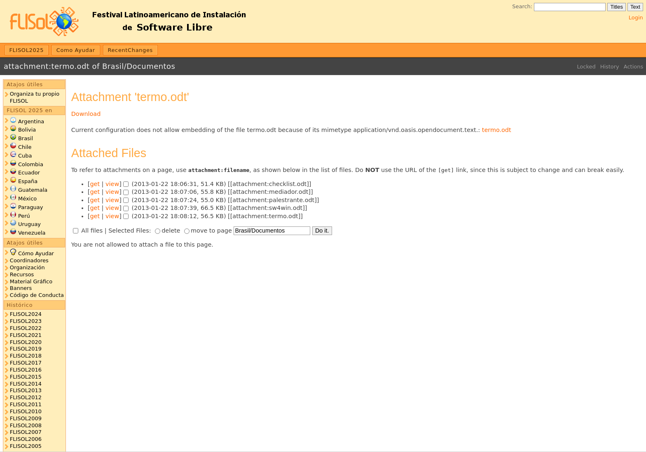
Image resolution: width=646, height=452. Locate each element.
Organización (27, 267)
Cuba (25, 156)
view (112, 184)
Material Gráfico (31, 281)
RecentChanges (130, 50)
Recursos (22, 274)
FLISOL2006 (26, 439)
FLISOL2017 (26, 363)
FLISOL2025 (26, 50)
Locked (586, 67)
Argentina (31, 121)
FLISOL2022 (26, 328)
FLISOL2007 (26, 432)
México (27, 198)
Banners (21, 288)
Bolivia (27, 130)
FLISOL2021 (26, 335)
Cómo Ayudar (36, 253)
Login (636, 17)
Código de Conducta (37, 295)
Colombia (30, 164)
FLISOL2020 (26, 342)
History (609, 67)
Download (86, 114)
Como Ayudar (75, 50)
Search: (522, 6)
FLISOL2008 (26, 425)
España (27, 181)
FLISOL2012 (26, 397)
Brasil (25, 138)
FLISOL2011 (26, 404)
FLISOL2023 (26, 321)
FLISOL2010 (26, 411)
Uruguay (29, 224)
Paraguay (30, 207)
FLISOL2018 (26, 356)
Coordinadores (29, 260)
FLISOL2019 (26, 349)
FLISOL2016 (26, 370)
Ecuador (29, 173)
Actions (633, 67)
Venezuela (32, 233)
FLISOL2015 (26, 377)
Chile (24, 147)
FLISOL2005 (26, 446)
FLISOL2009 (26, 418)
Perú (24, 216)
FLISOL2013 (26, 390)
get (95, 184)
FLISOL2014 (26, 384)
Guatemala (32, 190)
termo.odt (496, 130)
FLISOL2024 (26, 314)
